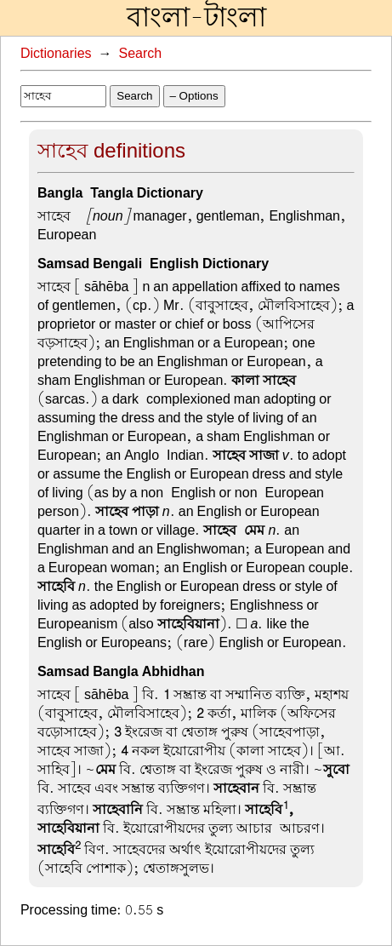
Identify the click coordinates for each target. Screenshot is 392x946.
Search (140, 53)
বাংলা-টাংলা (196, 18)
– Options (194, 95)
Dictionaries (56, 53)
